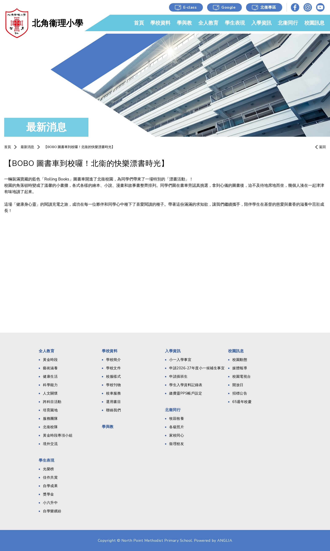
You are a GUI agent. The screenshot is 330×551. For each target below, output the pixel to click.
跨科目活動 (52, 401)
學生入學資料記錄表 (185, 385)
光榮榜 (48, 469)
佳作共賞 (50, 477)
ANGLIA (224, 540)
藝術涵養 (50, 368)
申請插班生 (178, 376)
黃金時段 (50, 359)
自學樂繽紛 (52, 511)
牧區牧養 (176, 418)
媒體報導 (239, 368)
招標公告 (239, 393)
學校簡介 (113, 359)
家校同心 (176, 435)
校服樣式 (113, 376)
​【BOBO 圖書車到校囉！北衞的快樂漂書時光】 (79, 147)
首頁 (7, 147)
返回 (322, 147)
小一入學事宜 (180, 359)
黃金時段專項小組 (57, 435)
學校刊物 (113, 385)
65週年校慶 (241, 401)
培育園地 (50, 410)
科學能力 (50, 385)
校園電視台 (241, 376)
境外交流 (50, 443)
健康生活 (50, 376)
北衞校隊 (50, 427)
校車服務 (113, 393)
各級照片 (176, 427)
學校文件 (113, 368)
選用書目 (113, 401)
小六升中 (50, 502)
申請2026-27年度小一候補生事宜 (197, 368)
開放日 (238, 385)
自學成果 (50, 485)
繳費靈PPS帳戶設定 (185, 393)
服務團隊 (50, 418)
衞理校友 (176, 443)
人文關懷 (50, 393)
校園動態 (239, 359)
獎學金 (48, 494)
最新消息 (27, 147)
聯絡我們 (113, 410)
